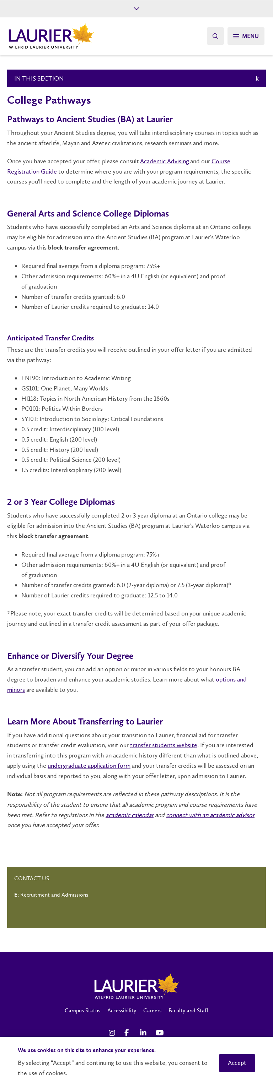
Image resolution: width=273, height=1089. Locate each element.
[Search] (215, 36)
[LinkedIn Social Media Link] (144, 1032)
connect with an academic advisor (210, 815)
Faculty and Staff (188, 1010)
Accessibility (121, 1010)
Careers (152, 1010)
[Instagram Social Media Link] (113, 1032)
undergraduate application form (89, 766)
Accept (237, 1063)
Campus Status (82, 1010)
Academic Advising (165, 161)
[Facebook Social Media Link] (128, 1032)
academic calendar (130, 815)
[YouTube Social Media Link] (160, 1032)
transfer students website (163, 745)
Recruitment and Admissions (54, 894)
